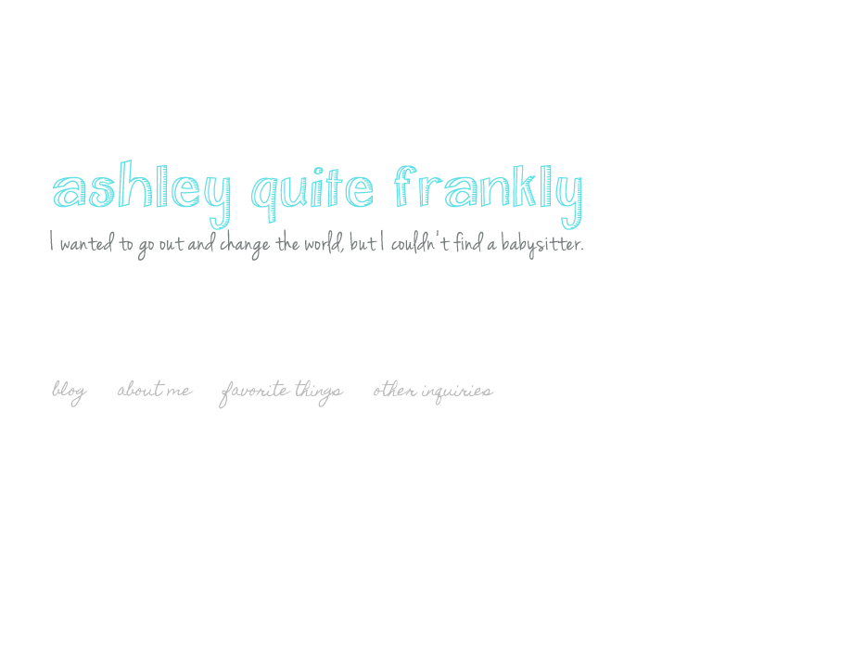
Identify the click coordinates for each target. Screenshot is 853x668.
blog (69, 392)
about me (155, 392)
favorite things (282, 392)
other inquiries (433, 392)
